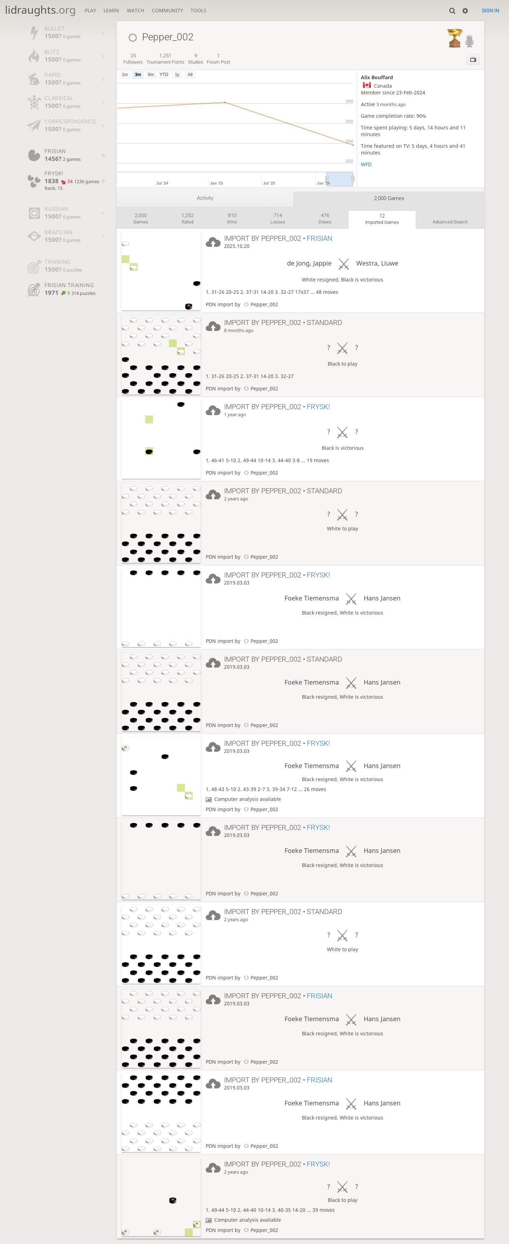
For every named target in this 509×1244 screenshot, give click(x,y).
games (140, 219)
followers (133, 59)
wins (232, 219)
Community (167, 10)
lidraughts (40, 9)
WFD (366, 164)
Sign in (490, 10)
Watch (135, 10)
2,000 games (389, 198)
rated (187, 219)
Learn (111, 10)
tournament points (165, 59)
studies (195, 59)
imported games (382, 219)
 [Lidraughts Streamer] (469, 41)
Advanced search (450, 222)
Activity (205, 198)
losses (277, 219)
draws (325, 219)
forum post (218, 59)
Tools (198, 10)
